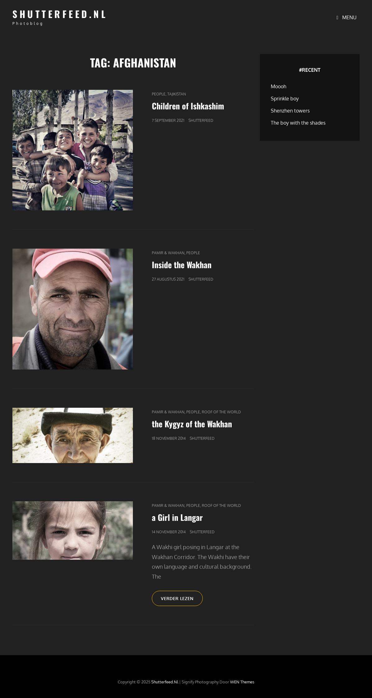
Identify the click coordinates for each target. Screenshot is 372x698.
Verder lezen (181, 600)
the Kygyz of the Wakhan (192, 424)
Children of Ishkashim (188, 106)
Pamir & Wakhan (168, 252)
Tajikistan (176, 94)
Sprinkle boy (285, 98)
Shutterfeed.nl (59, 14)
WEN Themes (242, 681)
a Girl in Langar (177, 517)
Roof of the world (221, 412)
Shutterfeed (200, 120)
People (159, 94)
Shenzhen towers (290, 111)
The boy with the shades (298, 123)
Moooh (278, 86)
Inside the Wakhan (181, 265)
